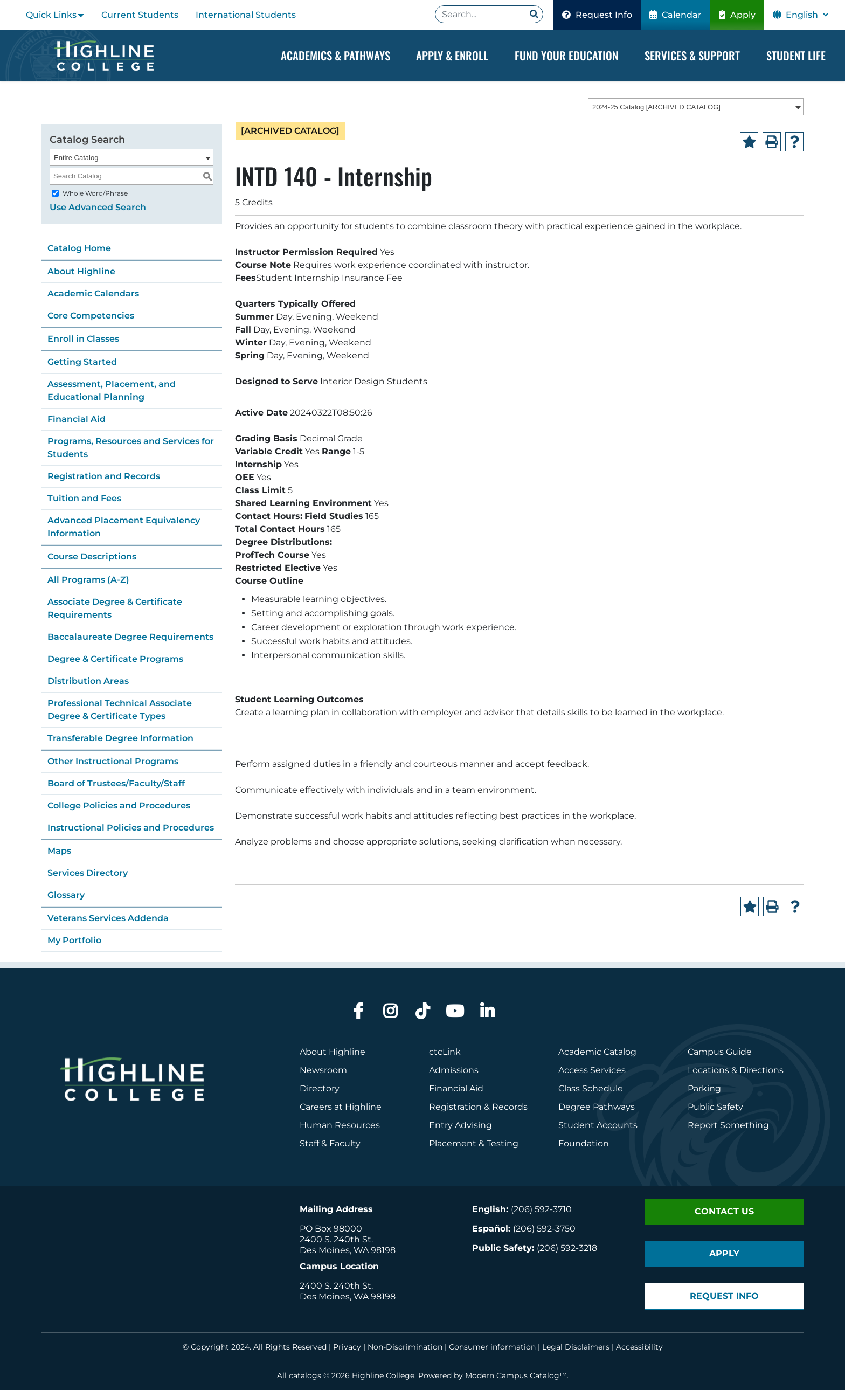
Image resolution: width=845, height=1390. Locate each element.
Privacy (347, 1347)
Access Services (592, 1070)
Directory (320, 1088)
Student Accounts (598, 1125)
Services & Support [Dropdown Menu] (692, 55)
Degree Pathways (596, 1107)
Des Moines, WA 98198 (348, 1250)
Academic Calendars (93, 293)
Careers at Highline (341, 1107)
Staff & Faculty (330, 1143)
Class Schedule (590, 1088)
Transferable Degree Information (120, 738)
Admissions (455, 1070)
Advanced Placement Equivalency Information (123, 526)
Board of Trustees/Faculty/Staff (116, 783)
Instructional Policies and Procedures (130, 827)
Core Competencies (90, 315)
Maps (59, 851)
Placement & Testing (473, 1143)
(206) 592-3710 (541, 1209)
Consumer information (492, 1347)
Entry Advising (460, 1125)
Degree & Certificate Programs (115, 659)
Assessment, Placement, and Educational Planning (111, 390)
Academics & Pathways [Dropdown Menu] (335, 55)
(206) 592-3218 (567, 1248)
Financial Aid (76, 419)
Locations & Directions (736, 1070)
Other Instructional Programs (112, 761)
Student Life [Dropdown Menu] (796, 55)
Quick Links (51, 15)
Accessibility (639, 1347)
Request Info (597, 15)
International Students (246, 15)
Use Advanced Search (98, 207)
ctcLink (445, 1052)
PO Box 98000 (331, 1228)
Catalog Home (79, 248)
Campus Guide (720, 1052)
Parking (704, 1088)
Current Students (139, 15)
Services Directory (87, 873)
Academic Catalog (597, 1052)
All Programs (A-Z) (88, 580)
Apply (737, 15)
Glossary (66, 895)
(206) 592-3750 (544, 1228)
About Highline (81, 271)
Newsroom (323, 1070)
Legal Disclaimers (575, 1347)
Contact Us (724, 1211)
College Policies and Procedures (118, 805)
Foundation (583, 1143)
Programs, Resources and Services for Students (130, 447)
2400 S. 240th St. (336, 1239)
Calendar (675, 15)
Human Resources (340, 1125)
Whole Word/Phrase (95, 193)
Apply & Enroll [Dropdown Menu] (452, 55)
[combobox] (696, 107)
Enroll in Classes (83, 339)
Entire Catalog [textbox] (76, 158)
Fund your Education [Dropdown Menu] (566, 55)
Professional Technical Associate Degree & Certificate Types (119, 709)
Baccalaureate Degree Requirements (130, 637)
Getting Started (82, 362)
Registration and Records (103, 476)
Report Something (728, 1125)
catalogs (305, 1375)
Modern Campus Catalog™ (516, 1375)
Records (510, 1107)
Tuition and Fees (84, 498)
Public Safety (715, 1107)
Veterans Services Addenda (108, 918)
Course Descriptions (91, 556)
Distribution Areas (88, 681)
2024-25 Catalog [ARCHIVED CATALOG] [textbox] (656, 107)
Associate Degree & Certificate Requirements (114, 608)
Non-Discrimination (405, 1347)
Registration (455, 1107)
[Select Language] (807, 14)
